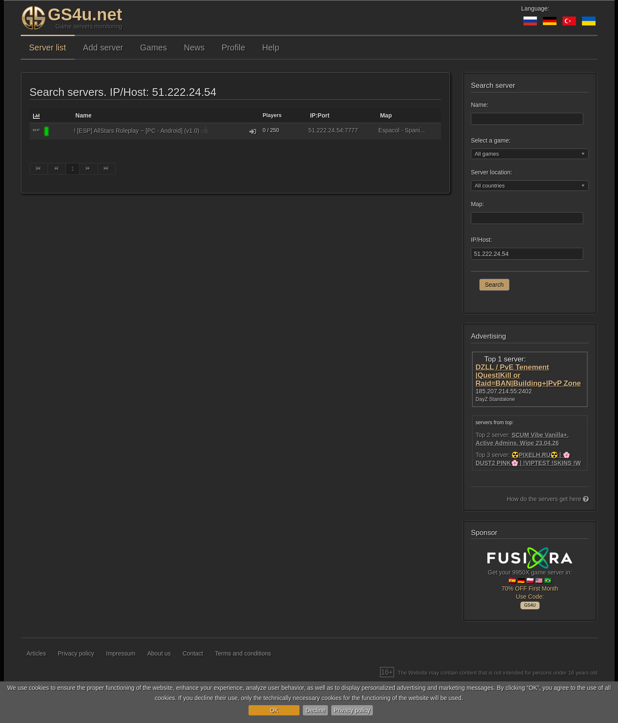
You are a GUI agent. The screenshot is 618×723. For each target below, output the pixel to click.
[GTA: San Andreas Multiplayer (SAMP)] (60, 131)
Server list (47, 47)
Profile (234, 47)
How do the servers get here (548, 499)
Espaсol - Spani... (401, 130)
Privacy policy (352, 710)
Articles (36, 653)
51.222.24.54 (325, 130)
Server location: (491, 172)
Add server (103, 47)
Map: (477, 204)
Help (270, 47)
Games (153, 47)
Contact (193, 653)
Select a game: (490, 140)
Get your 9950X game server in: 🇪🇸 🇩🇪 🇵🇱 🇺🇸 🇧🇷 (529, 577)
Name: (479, 104)
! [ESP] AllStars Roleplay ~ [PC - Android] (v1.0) (136, 130)
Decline (315, 710)
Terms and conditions (243, 653)
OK (274, 710)
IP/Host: (481, 239)
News (194, 47)
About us (159, 653)
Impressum (120, 653)
